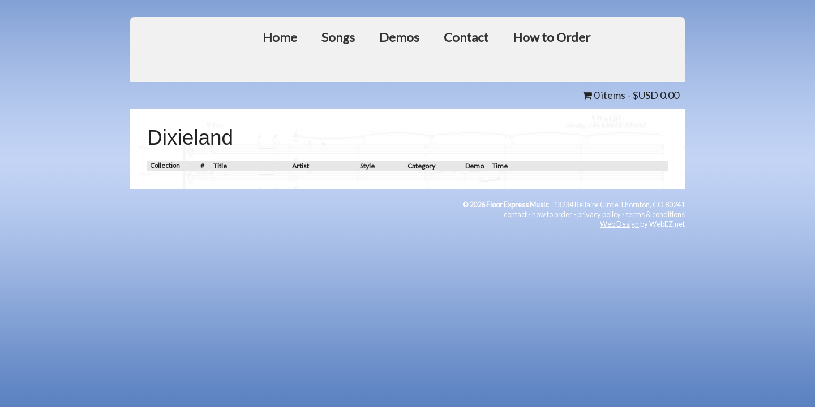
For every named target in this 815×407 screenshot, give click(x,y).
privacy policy (599, 214)
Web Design (619, 223)
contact (515, 214)
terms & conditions (655, 214)
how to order (552, 214)
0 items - (630, 95)
